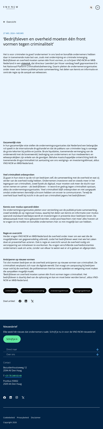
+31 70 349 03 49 (13, 375)
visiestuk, (26, 63)
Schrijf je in (11, 339)
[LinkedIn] (26, 301)
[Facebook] (20, 301)
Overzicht (9, 21)
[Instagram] (16, 397)
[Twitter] (32, 301)
